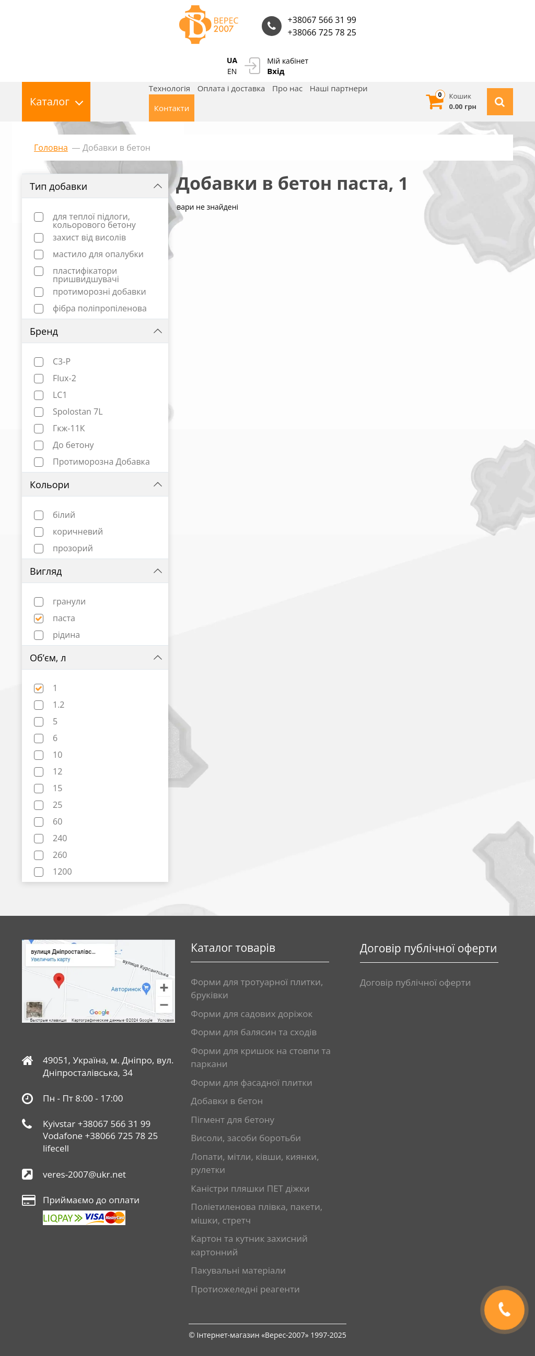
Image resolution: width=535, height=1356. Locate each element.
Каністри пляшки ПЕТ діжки (250, 1188)
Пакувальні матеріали (238, 1270)
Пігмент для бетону (232, 1119)
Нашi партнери (339, 88)
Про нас (287, 88)
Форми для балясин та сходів (254, 1032)
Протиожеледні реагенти (245, 1289)
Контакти (171, 108)
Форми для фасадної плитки (251, 1082)
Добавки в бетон (227, 1101)
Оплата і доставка (231, 88)
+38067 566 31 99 (322, 20)
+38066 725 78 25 (322, 32)
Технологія (169, 88)
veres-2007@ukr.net (84, 1174)
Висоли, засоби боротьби (246, 1138)
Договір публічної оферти (415, 982)
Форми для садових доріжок (251, 1014)
